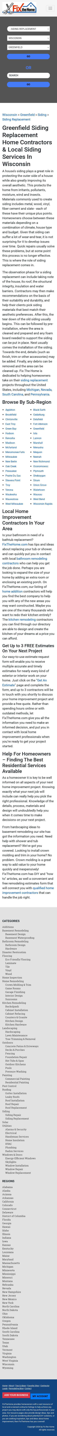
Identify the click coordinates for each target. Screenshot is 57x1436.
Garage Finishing (15, 992)
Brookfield (10, 414)
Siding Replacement (16, 119)
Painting (7, 1075)
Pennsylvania (40, 394)
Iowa (5, 1241)
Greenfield (27, 115)
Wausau (37, 494)
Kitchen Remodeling (14, 1002)
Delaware (7, 1212)
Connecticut (9, 1208)
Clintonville (11, 419)
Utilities (7, 1125)
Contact (28, 1388)
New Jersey (9, 1295)
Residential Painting (17, 1082)
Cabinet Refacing (15, 1013)
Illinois (6, 1234)
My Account (40, 1396)
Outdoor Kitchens (15, 1064)
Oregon (6, 1320)
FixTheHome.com (15, 544)
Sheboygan (39, 475)
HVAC (8, 1143)
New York (8, 1302)
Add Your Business (16, 1395)
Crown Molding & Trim (18, 984)
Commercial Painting (17, 1078)
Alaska (6, 1190)
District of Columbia (13, 1216)
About (11, 1385)
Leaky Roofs (12, 1096)
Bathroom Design (15, 945)
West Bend (39, 499)
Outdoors (7, 1042)
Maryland (8, 1259)
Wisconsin (9, 115)
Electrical (11, 1133)
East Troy (10, 424)
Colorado (7, 1205)
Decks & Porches (15, 1049)
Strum (36, 480)
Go (28, 56)
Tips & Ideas (20, 1385)
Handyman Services (17, 1136)
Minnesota (8, 1270)
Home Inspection (12, 977)
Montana (7, 1281)
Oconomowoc (40, 466)
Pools (8, 1067)
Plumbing (10, 1147)
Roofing (6, 1089)
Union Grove (39, 485)
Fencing (10, 1053)
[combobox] (28, 29)
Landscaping (9, 1028)
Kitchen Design (14, 1020)
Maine (6, 1255)
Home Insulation (14, 1140)
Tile (7, 966)
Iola (35, 433)
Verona (9, 489)
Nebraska (7, 1284)
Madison (10, 442)
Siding (42, 115)
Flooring (7, 955)
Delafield (38, 419)
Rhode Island (9, 1328)
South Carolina (12, 394)
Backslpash (12, 1006)
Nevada (46, 390)
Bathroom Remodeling (15, 941)
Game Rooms (13, 988)
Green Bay (10, 428)
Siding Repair (13, 1114)
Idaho (5, 1230)
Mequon (37, 452)
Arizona (6, 1194)
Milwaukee (11, 456)
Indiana (6, 1237)
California (8, 1201)
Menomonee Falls (15, 452)
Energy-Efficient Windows (20, 1158)
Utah (5, 1346)
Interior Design (14, 995)
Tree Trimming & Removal (20, 1039)
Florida (6, 1219)
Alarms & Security (15, 1129)
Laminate (10, 963)
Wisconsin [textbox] (15, 38)
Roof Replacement (16, 1107)
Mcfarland (11, 447)
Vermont (7, 1349)
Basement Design (15, 934)
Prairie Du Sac (13, 475)
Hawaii (6, 1226)
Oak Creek (10, 466)
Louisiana (8, 1252)
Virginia (7, 1353)
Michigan (33, 390)
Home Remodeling (13, 981)
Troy (7, 485)
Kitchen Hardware (16, 1024)
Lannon (37, 438)
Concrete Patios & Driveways (21, 1046)
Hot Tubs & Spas (14, 1060)
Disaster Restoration (14, 952)
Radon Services (14, 1151)
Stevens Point (12, 480)
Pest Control (9, 1086)
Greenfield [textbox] (15, 47)
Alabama (7, 1187)
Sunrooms (11, 999)
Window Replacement (18, 1172)
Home (4, 1385)
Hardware (11, 948)
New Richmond (41, 461)
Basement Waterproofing (19, 937)
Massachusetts (11, 1263)
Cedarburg (38, 414)
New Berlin (11, 461)
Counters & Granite (16, 1017)
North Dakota (10, 1310)
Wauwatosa (11, 499)
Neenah (37, 456)
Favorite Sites (33, 1385)
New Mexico (9, 1299)
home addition (12, 591)
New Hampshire (11, 1291)
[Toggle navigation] (50, 8)
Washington (9, 1357)
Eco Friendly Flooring (17, 959)
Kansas (6, 1244)
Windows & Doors (12, 1154)
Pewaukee (10, 471)
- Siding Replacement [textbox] (22, 29)
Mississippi (9, 1273)
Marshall (38, 442)
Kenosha (10, 438)
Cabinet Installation (16, 1010)
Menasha (38, 447)
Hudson (9, 433)
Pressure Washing (15, 1071)
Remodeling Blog (16, 1388)
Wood (8, 973)
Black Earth (39, 409)
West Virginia (10, 1360)
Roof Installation (14, 1100)
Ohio (5, 1313)
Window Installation (17, 1165)
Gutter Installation (16, 1093)
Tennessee (8, 1338)
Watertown (39, 489)
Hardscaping (12, 1031)
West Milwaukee (14, 503)
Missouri (7, 1277)
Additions (8, 926)
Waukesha (11, 494)
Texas (5, 1342)
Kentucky (8, 1248)
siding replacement (34, 380)
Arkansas (7, 1197)
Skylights (10, 1161)
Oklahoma (8, 1317)
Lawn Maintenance (16, 1035)
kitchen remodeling (22, 619)
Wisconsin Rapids (42, 503)
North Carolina (10, 1306)
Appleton (10, 409)
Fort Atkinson (40, 424)
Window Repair (14, 1169)
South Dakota (10, 1335)
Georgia (6, 1223)
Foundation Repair (16, 1057)
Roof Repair (12, 1104)
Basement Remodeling (15, 930)
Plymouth (38, 471)
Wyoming (7, 1367)
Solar (5, 1122)
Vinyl (8, 970)
